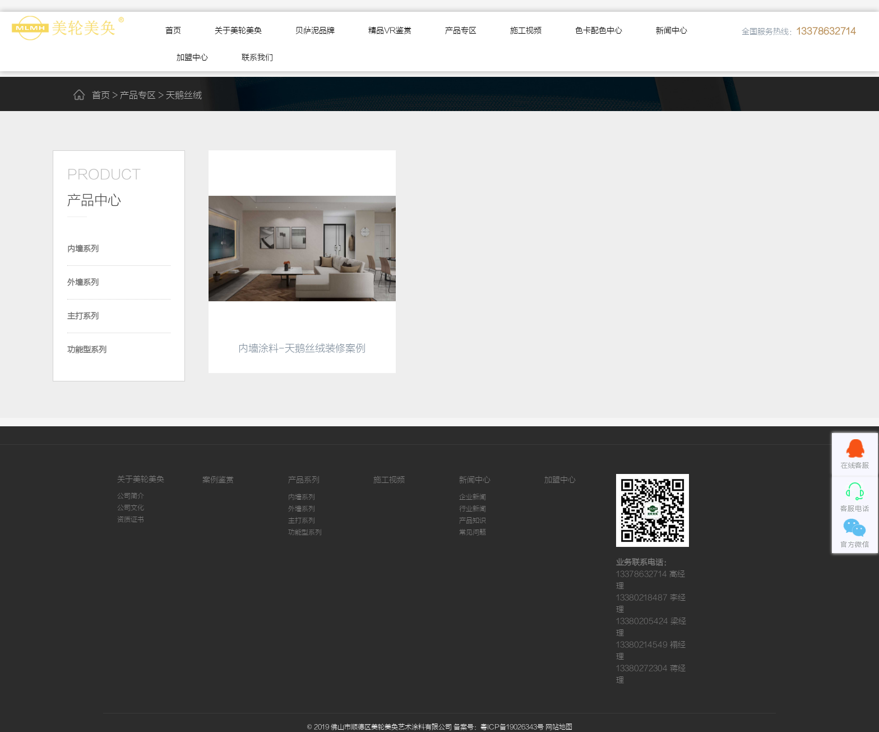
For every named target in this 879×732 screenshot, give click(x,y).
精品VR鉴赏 (389, 30)
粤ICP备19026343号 (512, 727)
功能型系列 (87, 350)
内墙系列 (83, 249)
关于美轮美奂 (238, 30)
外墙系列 (83, 282)
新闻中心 (671, 30)
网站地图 (558, 727)
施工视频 (526, 30)
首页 (173, 30)
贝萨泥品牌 (315, 30)
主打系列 (83, 316)
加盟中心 (192, 57)
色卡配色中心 (598, 30)
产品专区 (460, 30)
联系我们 (257, 57)
